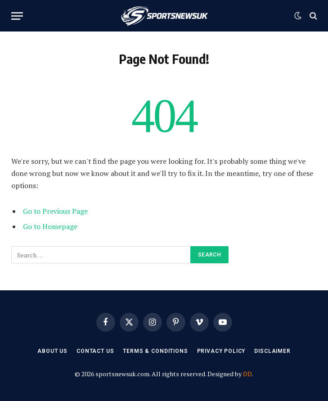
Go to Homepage (50, 226)
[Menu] (17, 16)
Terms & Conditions (155, 351)
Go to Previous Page (55, 211)
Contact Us (95, 351)
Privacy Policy (221, 351)
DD (247, 373)
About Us (52, 351)
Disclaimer (272, 351)
